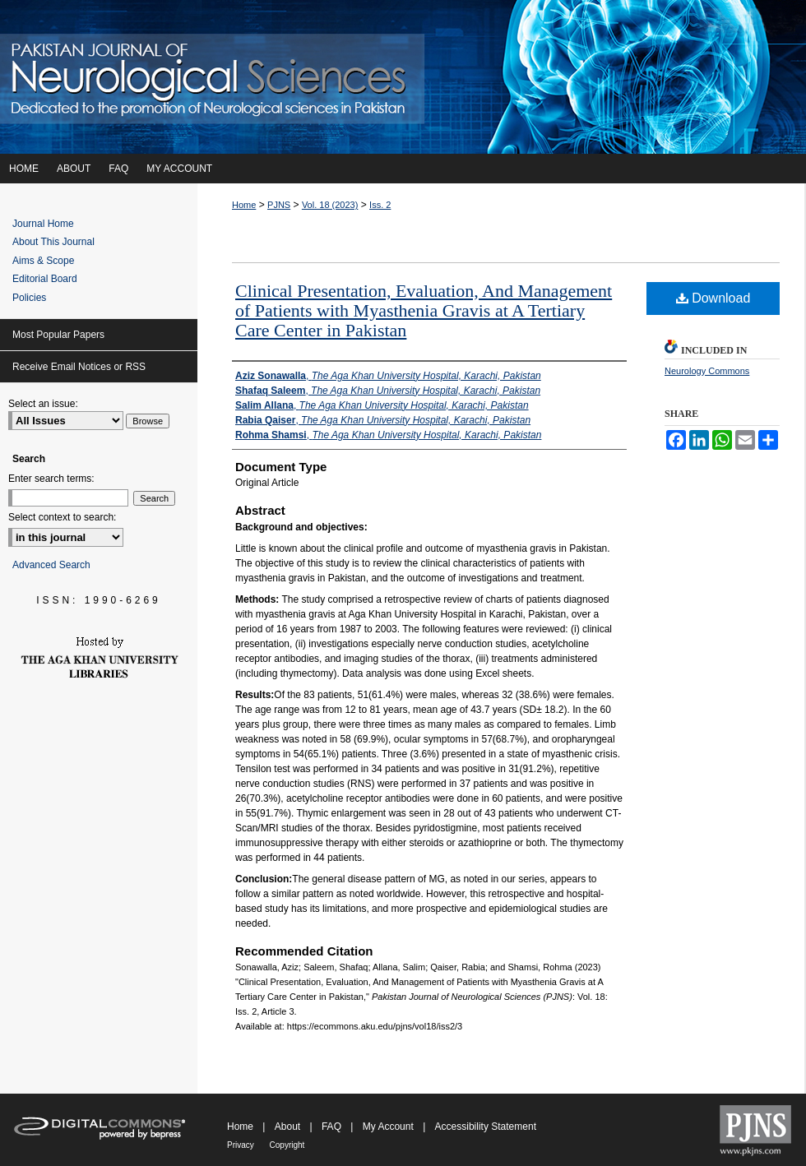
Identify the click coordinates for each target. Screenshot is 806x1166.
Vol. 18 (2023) (330, 205)
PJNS (278, 205)
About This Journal (53, 242)
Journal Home (43, 223)
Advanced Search (51, 565)
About (289, 1126)
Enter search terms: (51, 478)
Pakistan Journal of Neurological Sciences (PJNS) (403, 77)
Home (244, 205)
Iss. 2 (380, 205)
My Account (389, 1126)
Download (713, 298)
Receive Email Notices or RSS (79, 366)
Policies (29, 297)
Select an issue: (43, 403)
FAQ (333, 1126)
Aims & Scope (43, 260)
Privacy (242, 1145)
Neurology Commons (707, 371)
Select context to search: (62, 517)
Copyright (287, 1145)
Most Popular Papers (58, 334)
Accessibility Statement (485, 1126)
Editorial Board (44, 279)
